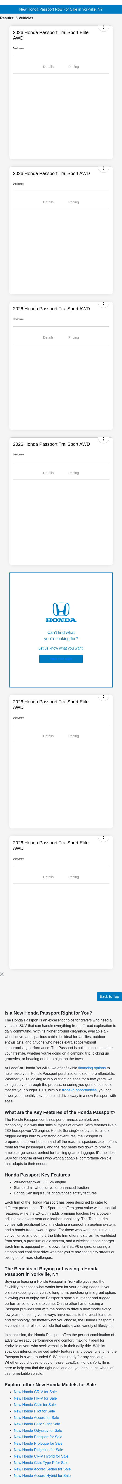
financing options (92, 1068)
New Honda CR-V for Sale (35, 1392)
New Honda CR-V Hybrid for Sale (41, 1456)
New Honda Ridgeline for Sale (38, 1450)
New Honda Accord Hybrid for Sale (42, 1476)
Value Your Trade (61, 659)
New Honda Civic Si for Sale (37, 1424)
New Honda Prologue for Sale (38, 1443)
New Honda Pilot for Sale (34, 1411)
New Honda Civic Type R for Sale (41, 1463)
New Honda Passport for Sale (38, 1437)
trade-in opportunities (79, 1090)
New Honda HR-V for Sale (35, 1398)
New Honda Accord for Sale (36, 1418)
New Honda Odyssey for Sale (38, 1430)
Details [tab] (48, 67)
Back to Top (109, 996)
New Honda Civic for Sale (35, 1405)
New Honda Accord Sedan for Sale (42, 1469)
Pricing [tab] (73, 67)
